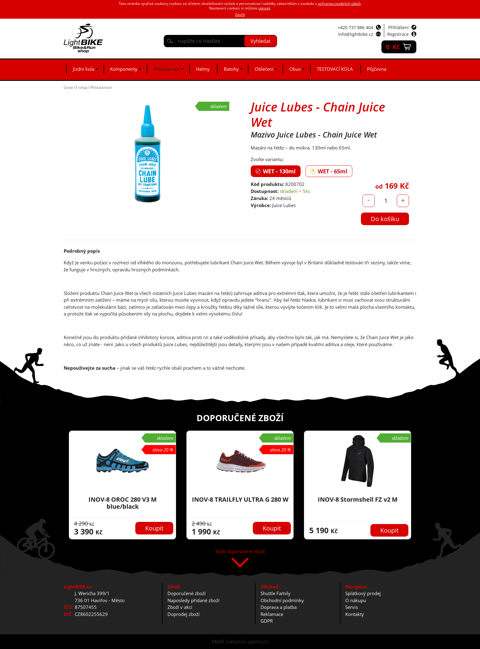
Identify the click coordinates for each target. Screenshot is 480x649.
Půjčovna (376, 69)
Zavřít (240, 14)
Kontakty (354, 614)
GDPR (267, 621)
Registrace (398, 34)
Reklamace (272, 614)
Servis (351, 607)
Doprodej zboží (183, 614)
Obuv (295, 69)
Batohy (231, 69)
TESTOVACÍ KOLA (335, 69)
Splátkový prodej (363, 593)
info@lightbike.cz (355, 34)
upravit (264, 8)
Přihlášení (398, 27)
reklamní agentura (247, 641)
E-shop (81, 87)
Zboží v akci (179, 607)
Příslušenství (166, 69)
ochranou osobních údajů (339, 3)
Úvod (68, 87)
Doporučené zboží (186, 593)
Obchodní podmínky (282, 600)
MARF (218, 641)
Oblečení (264, 69)
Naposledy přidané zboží (193, 600)
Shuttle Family (276, 593)
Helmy (203, 69)
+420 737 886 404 (355, 27)
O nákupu (355, 600)
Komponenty (123, 69)
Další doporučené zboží (240, 551)
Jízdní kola (83, 69)
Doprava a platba (279, 607)
